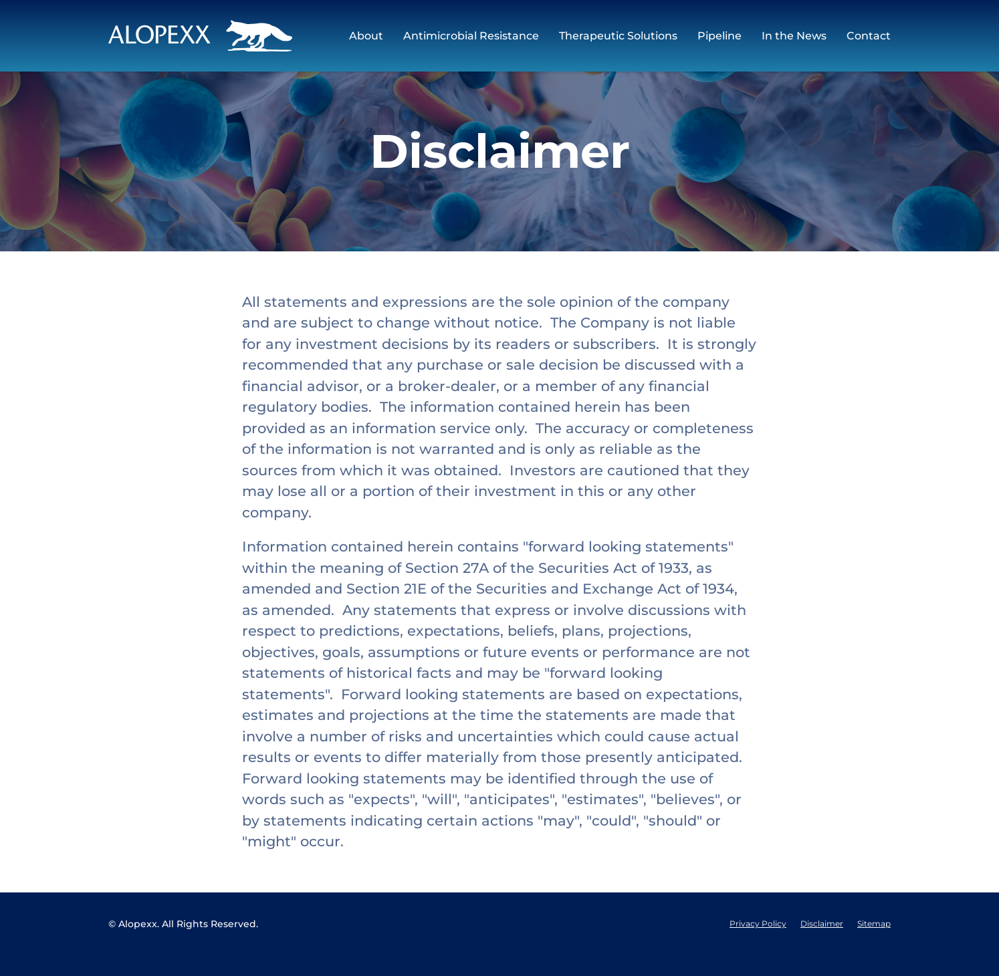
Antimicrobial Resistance (471, 35)
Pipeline (719, 35)
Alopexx (137, 945)
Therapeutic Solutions (618, 35)
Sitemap (874, 945)
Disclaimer (821, 945)
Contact (869, 35)
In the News (794, 35)
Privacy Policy (758, 945)
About (366, 35)
